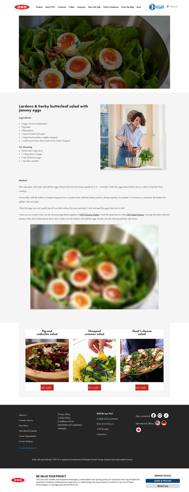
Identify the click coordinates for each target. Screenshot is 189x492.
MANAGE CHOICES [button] (163, 475)
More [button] (138, 7)
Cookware (62, 7)
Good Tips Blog (127, 7)
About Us (22, 415)
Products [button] (39, 7)
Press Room (23, 425)
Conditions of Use (66, 421)
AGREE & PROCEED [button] (162, 481)
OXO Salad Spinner (135, 214)
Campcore (81, 7)
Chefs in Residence (111, 7)
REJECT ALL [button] (162, 486)
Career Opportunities (27, 436)
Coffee (71, 7)
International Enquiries (28, 430)
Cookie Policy (64, 417)
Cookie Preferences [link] (28, 448)
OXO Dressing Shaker (89, 214)
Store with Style (94, 7)
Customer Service (26, 420)
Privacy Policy (64, 414)
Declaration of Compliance (70, 425)
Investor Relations (26, 441)
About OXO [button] (50, 7)
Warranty (62, 428)
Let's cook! (46, 387)
